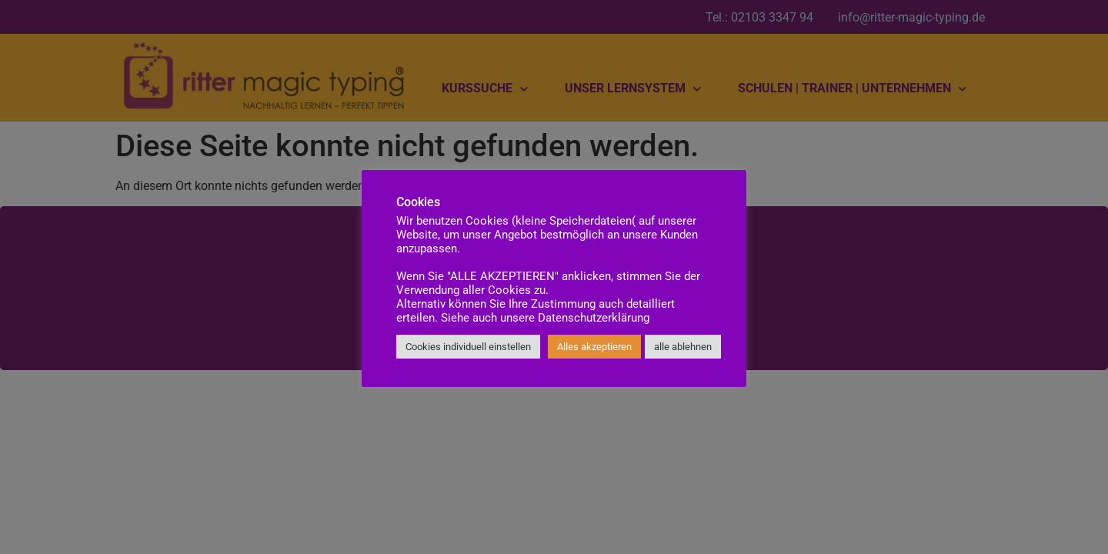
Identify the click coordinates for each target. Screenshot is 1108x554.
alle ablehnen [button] (683, 346)
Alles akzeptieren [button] (594, 346)
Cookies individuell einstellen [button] (468, 346)
